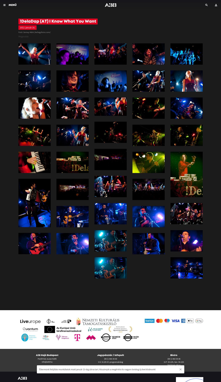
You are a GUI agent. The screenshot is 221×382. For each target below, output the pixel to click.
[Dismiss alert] (180, 369)
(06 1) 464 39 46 (173, 359)
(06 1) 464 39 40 (110, 359)
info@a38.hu (47, 362)
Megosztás (23, 36)
